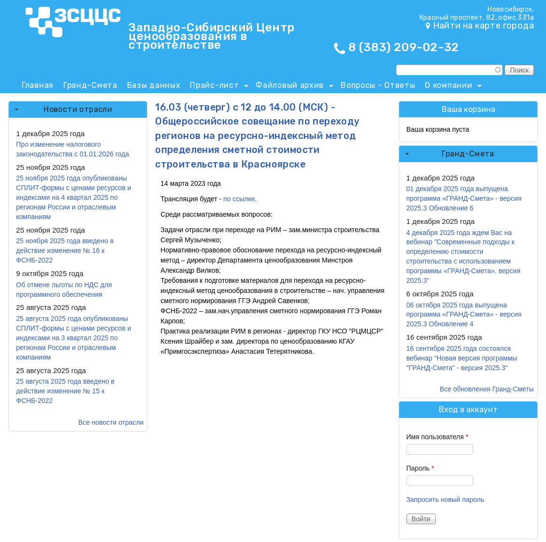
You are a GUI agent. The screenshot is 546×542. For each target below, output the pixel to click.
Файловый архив (292, 87)
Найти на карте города (483, 25)
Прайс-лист (216, 87)
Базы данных (154, 85)
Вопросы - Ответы (378, 85)
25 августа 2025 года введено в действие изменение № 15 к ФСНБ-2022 (65, 390)
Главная (38, 85)
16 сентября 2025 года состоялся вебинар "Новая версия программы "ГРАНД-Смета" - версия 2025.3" (461, 358)
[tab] (78, 109)
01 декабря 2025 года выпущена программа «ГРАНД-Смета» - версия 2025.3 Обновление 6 (464, 198)
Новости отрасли (77, 109)
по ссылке (239, 199)
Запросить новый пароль (445, 499)
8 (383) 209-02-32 (403, 47)
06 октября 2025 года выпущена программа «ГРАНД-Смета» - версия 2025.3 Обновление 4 (464, 314)
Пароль (420, 468)
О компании (451, 87)
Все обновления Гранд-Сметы (487, 389)
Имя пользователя (437, 437)
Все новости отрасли (111, 422)
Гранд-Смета (90, 85)
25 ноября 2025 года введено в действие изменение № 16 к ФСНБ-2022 (65, 250)
